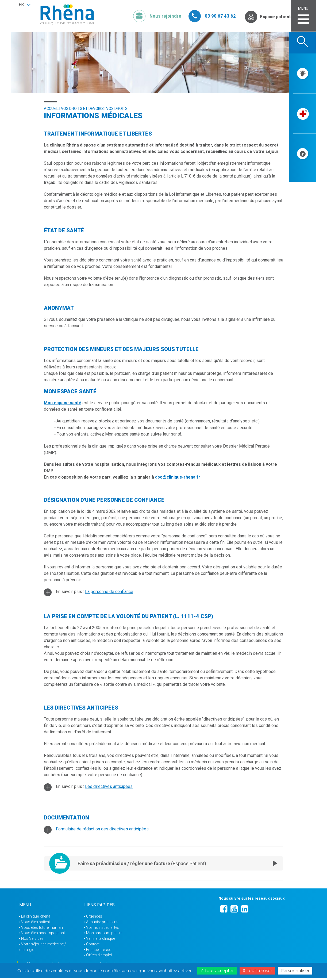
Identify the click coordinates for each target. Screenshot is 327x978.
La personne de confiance (109, 591)
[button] (25, 4)
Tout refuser (257, 970)
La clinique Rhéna (35, 916)
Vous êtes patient (35, 922)
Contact (92, 944)
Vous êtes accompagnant (43, 933)
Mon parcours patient (104, 933)
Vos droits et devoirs (82, 108)
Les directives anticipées (109, 786)
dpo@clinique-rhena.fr (177, 477)
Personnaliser (295, 970)
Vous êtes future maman (42, 927)
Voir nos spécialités (102, 927)
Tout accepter (217, 970)
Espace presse (98, 950)
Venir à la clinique (100, 938)
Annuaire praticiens (102, 922)
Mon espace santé (62, 402)
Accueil (51, 108)
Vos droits (117, 108)
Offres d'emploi (99, 955)
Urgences (94, 916)
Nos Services (32, 938)
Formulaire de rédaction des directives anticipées (102, 828)
